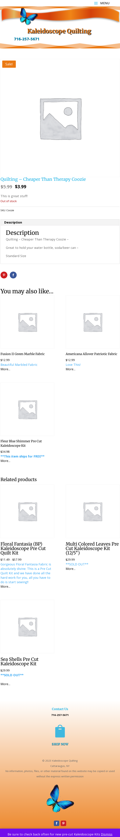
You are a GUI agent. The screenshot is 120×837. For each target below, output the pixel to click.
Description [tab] (13, 222)
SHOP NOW (60, 744)
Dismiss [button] (106, 834)
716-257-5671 (26, 38)
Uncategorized (34, 210)
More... (5, 369)
